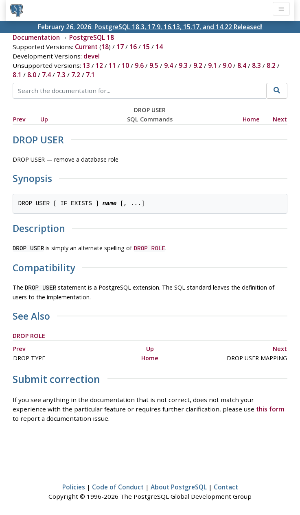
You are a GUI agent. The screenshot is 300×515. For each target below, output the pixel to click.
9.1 (212, 65)
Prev (19, 119)
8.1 (17, 75)
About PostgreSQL (179, 485)
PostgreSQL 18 (91, 37)
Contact (226, 485)
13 (86, 65)
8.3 (256, 65)
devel (91, 56)
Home (251, 119)
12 (99, 65)
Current (86, 47)
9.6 (139, 65)
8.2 (271, 65)
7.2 (75, 75)
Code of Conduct (118, 485)
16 (133, 47)
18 (105, 47)
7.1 (90, 75)
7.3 (61, 75)
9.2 (197, 65)
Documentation (36, 37)
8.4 (241, 65)
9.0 (227, 65)
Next (280, 119)
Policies (73, 485)
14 (159, 47)
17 (120, 47)
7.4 (46, 75)
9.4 (168, 65)
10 (125, 65)
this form (270, 407)
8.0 (31, 75)
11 (112, 65)
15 (146, 47)
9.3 (183, 65)
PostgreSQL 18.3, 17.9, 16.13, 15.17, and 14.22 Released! (178, 27)
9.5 (153, 65)
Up (44, 119)
